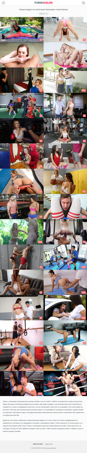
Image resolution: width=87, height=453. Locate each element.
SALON (44, 3)
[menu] (3, 3)
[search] (83, 3)
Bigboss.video (49, 444)
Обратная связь (38, 444)
